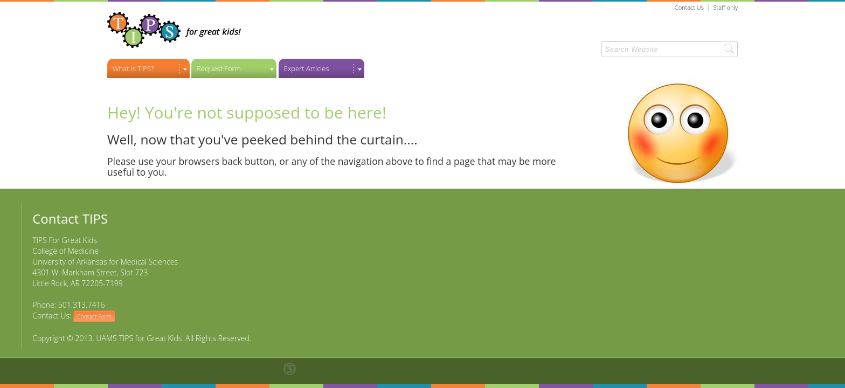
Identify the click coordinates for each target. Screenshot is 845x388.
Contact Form (94, 316)
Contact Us (689, 7)
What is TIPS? (133, 68)
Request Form (219, 68)
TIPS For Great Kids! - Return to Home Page (174, 30)
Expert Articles (306, 68)
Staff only (726, 7)
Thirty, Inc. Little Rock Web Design (295, 369)
